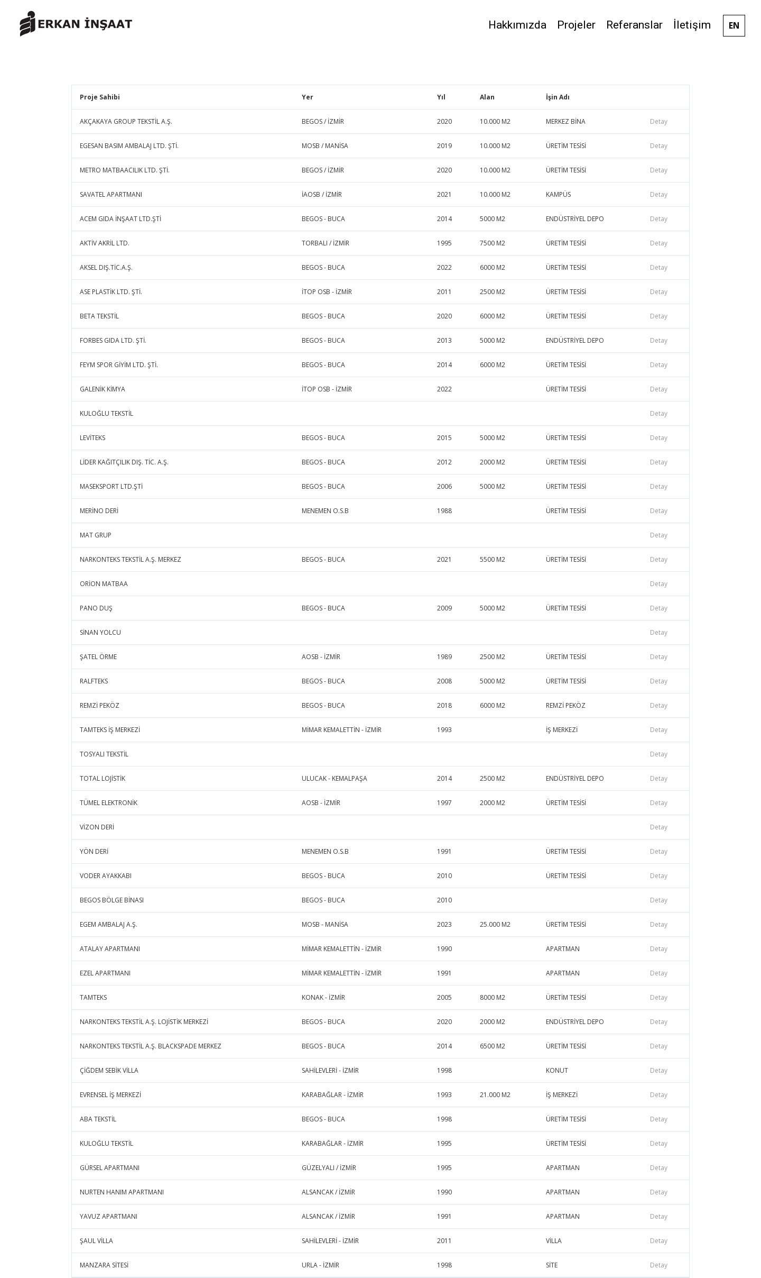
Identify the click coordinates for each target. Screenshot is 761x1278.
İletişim (692, 25)
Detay (658, 121)
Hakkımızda (517, 25)
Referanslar (634, 25)
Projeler (576, 25)
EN (734, 25)
